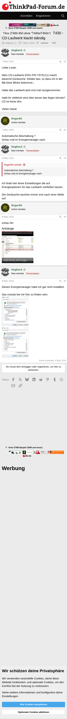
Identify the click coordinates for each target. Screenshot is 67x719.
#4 (65, 217)
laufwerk (45, 43)
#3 (65, 158)
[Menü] (5, 15)
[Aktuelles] (55, 15)
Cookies (39, 678)
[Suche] (62, 15)
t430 (54, 43)
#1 (65, 61)
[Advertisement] (33, 585)
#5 (65, 281)
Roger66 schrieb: (13, 164)
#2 (65, 130)
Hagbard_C (11, 43)
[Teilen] (60, 62)
